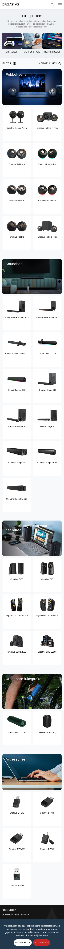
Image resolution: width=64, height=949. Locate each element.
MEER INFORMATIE (22, 942)
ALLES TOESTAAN (42, 942)
